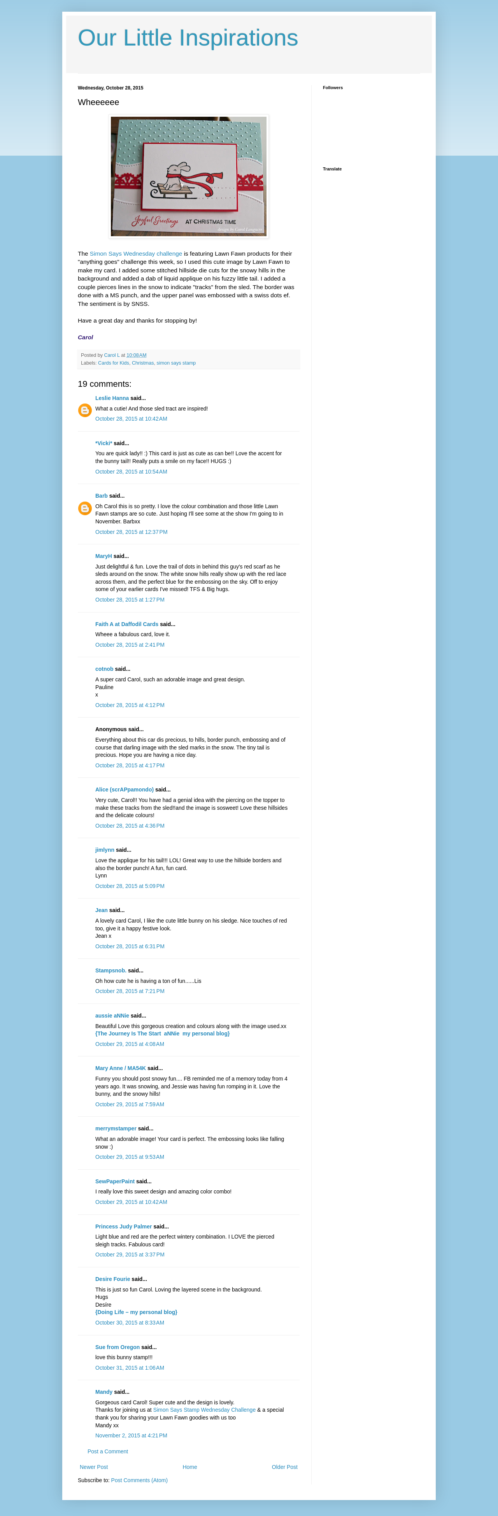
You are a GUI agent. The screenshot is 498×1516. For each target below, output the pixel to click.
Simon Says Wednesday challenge (136, 253)
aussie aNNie (112, 1015)
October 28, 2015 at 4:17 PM (130, 765)
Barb (101, 496)
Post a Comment (108, 1451)
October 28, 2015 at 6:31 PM (130, 946)
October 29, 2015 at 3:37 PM (130, 1254)
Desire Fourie (112, 1279)
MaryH (103, 556)
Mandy (103, 1392)
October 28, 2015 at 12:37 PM (131, 532)
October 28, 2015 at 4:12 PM (130, 705)
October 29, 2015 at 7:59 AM (129, 1104)
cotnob (104, 669)
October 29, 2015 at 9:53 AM (129, 1157)
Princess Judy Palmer (123, 1226)
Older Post (285, 1467)
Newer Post (94, 1467)
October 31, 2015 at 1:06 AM (129, 1368)
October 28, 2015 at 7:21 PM (130, 991)
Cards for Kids (113, 363)
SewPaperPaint (115, 1181)
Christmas (143, 363)
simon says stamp (176, 363)
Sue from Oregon (117, 1347)
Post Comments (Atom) (139, 1480)
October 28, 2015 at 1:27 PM (130, 600)
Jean (101, 910)
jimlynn (104, 850)
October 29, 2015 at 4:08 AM (129, 1044)
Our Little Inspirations (188, 38)
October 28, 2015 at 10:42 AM (131, 419)
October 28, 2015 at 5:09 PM (130, 886)
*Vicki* (103, 443)
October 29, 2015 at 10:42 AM (131, 1202)
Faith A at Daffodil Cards (126, 624)
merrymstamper (116, 1128)
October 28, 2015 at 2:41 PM (130, 645)
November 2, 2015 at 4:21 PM (131, 1435)
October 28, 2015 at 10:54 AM (131, 471)
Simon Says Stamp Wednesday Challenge (204, 1410)
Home (189, 1467)
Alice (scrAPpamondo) (124, 789)
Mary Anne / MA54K (120, 1068)
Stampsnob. (110, 970)
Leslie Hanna (112, 398)
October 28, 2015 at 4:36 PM (130, 826)
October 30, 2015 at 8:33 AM (129, 1322)
